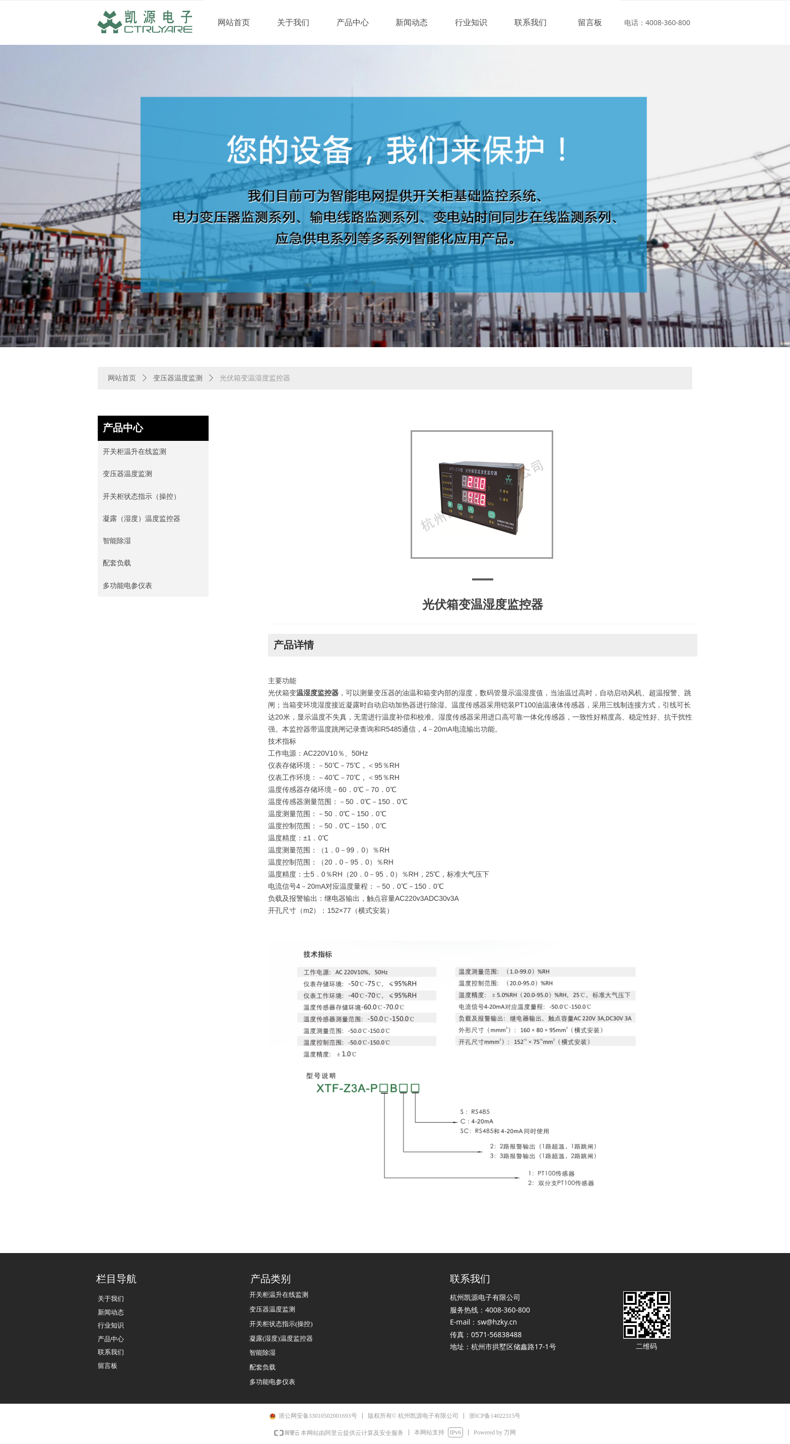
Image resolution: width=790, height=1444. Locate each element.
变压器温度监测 (178, 378)
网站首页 (122, 378)
